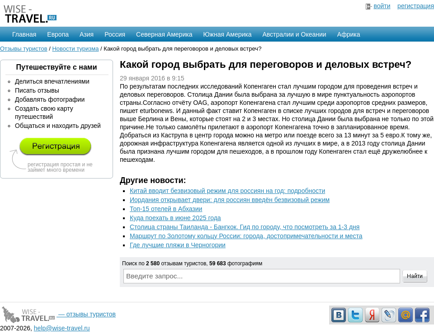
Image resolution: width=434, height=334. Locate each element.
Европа (58, 34)
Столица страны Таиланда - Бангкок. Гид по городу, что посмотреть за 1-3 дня (244, 227)
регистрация (415, 5)
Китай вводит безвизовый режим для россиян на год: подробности (227, 190)
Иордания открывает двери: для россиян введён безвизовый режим (230, 199)
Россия (114, 34)
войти (381, 5)
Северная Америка (164, 34)
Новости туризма (75, 48)
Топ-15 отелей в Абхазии (166, 208)
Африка (348, 34)
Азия (87, 34)
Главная (24, 34)
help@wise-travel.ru (62, 328)
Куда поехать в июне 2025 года (175, 217)
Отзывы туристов (23, 48)
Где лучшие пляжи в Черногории (178, 245)
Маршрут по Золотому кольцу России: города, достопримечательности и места (246, 236)
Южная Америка (227, 34)
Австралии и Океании (294, 34)
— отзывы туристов (58, 314)
